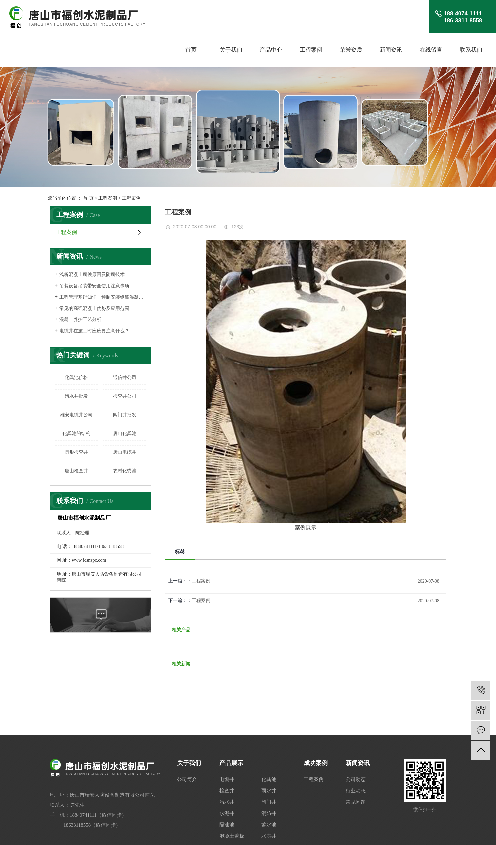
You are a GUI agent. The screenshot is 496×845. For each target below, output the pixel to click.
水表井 (268, 836)
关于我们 (231, 50)
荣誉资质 (351, 50)
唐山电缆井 (124, 452)
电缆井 (226, 779)
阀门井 (268, 802)
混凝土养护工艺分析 (80, 319)
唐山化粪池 (124, 433)
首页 (191, 50)
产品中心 (271, 50)
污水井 (226, 802)
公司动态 (356, 779)
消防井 (268, 813)
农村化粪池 (124, 470)
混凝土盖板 (231, 836)
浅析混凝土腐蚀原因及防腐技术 (92, 274)
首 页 (88, 198)
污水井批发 (76, 396)
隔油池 (226, 824)
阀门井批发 (124, 414)
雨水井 (268, 790)
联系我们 (471, 50)
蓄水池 (268, 824)
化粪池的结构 (76, 433)
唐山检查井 (76, 470)
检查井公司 (124, 396)
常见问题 (356, 802)
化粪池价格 (76, 377)
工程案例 (311, 50)
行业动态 (356, 790)
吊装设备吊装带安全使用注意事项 (94, 285)
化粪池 (268, 779)
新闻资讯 (391, 50)
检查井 (226, 790)
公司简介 (187, 779)
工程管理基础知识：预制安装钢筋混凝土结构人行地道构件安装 (102, 297)
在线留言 (431, 50)
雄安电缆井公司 (76, 414)
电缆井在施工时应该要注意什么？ (94, 330)
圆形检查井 (76, 452)
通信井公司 (124, 377)
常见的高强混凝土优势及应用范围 (94, 308)
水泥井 (226, 813)
